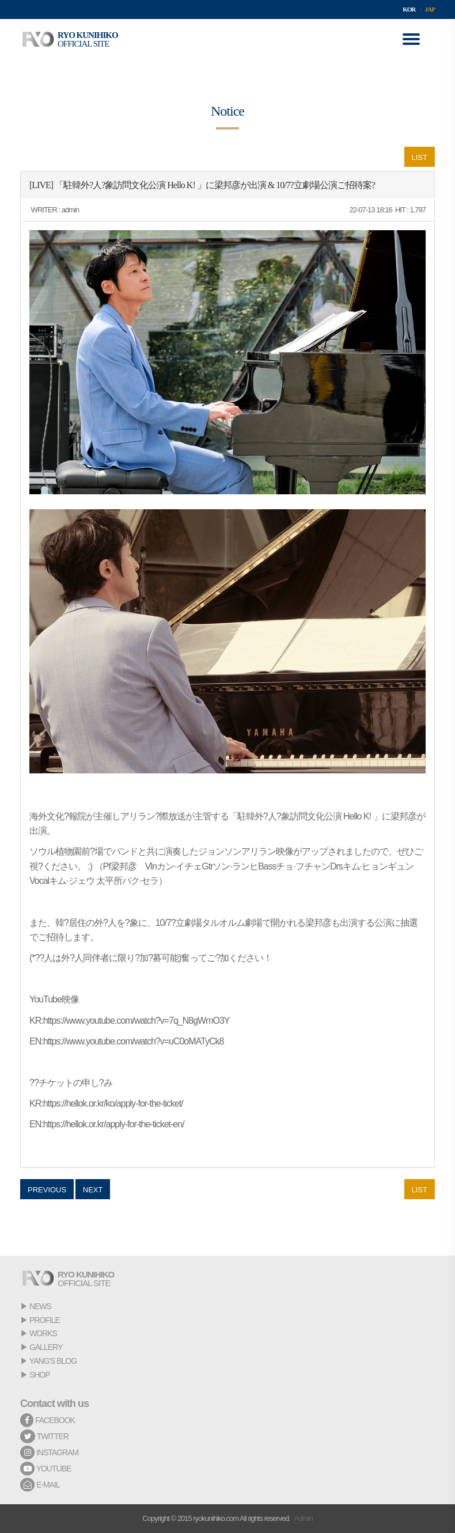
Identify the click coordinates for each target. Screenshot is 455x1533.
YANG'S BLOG (53, 1361)
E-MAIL (40, 1484)
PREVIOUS (47, 1189)
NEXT (93, 1189)
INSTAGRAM (49, 1452)
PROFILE (44, 1320)
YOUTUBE (45, 1468)
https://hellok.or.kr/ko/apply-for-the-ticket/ (113, 1103)
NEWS (40, 1306)
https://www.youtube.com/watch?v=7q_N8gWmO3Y (136, 1020)
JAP (430, 9)
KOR (409, 9)
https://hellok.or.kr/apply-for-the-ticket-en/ (113, 1124)
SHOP (39, 1374)
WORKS (43, 1333)
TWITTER (44, 1436)
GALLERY (45, 1347)
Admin (303, 1518)
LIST (419, 157)
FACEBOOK (47, 1420)
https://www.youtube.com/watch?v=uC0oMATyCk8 (133, 1041)
